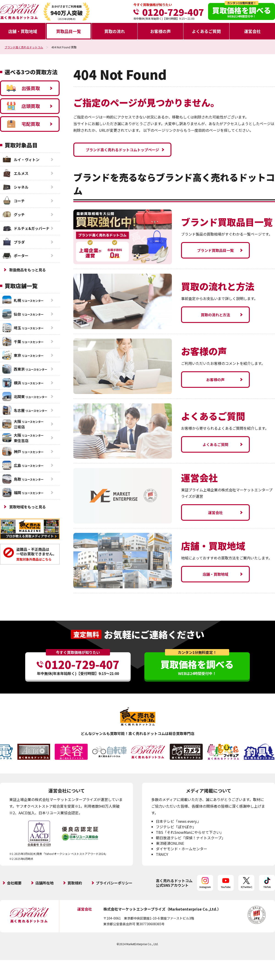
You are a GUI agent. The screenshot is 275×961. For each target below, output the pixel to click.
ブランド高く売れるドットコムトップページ (122, 149)
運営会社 (252, 31)
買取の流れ (114, 31)
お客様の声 (160, 31)
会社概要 (14, 883)
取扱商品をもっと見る (27, 270)
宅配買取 (23, 124)
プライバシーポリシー (114, 883)
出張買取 (23, 88)
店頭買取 (23, 106)
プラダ (13, 242)
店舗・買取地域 (22, 31)
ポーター (15, 255)
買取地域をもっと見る (27, 506)
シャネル (15, 187)
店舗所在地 (44, 883)
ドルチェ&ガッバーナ (26, 228)
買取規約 (74, 883)
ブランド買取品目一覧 (215, 250)
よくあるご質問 (206, 31)
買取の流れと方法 (215, 314)
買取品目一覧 (68, 31)
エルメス (15, 173)
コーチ (13, 200)
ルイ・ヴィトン (20, 159)
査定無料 (86, 634)
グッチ (13, 214)
